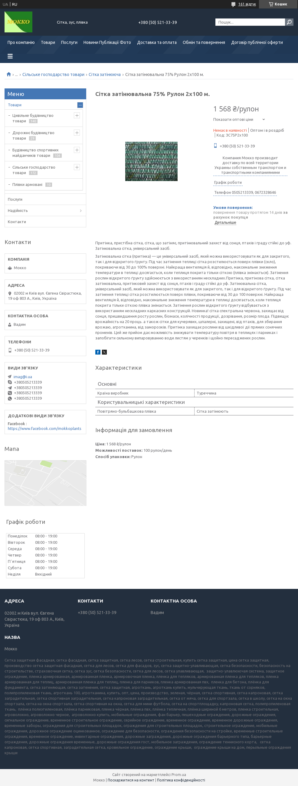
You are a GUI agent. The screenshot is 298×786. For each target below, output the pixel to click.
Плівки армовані (27, 184)
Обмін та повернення (204, 42)
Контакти (17, 222)
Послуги (69, 42)
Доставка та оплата (157, 42)
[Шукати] (289, 22)
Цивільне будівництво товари (33, 118)
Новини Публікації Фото (107, 42)
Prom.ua (179, 775)
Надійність (18, 210)
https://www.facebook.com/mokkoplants (44, 428)
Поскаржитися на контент (131, 780)
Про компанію (21, 42)
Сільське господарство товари (53, 74)
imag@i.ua (23, 377)
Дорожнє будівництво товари (33, 135)
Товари (48, 42)
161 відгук (247, 4)
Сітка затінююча (105, 74)
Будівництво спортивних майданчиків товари (35, 152)
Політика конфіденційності (181, 780)
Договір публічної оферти (257, 42)
